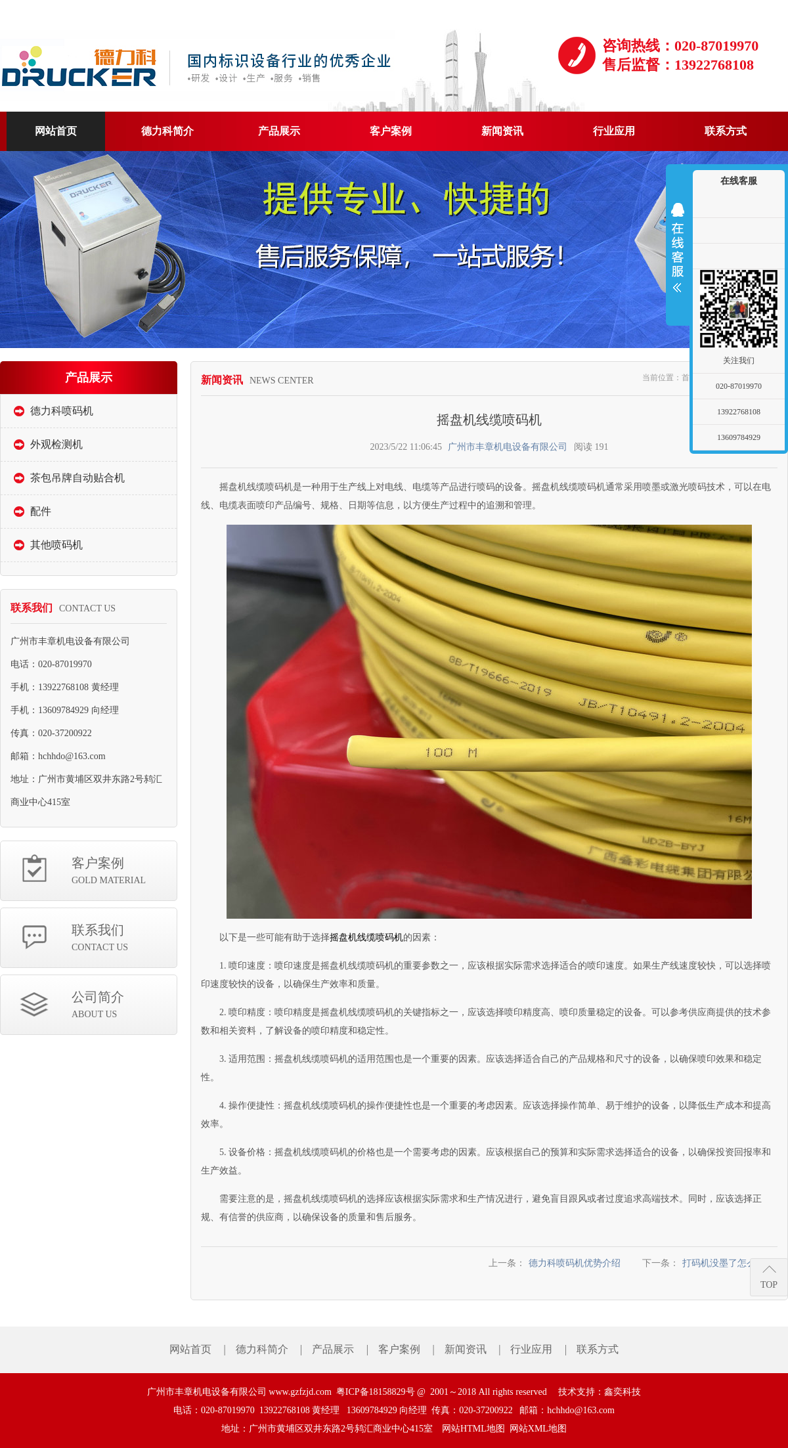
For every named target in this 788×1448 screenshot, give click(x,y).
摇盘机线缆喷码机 (366, 937)
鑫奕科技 (622, 1392)
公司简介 (124, 1006)
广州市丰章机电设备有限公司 (507, 447)
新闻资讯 (466, 1349)
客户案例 (124, 872)
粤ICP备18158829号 (375, 1392)
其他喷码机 (56, 544)
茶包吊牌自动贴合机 (77, 477)
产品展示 (333, 1349)
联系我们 (124, 939)
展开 (678, 247)
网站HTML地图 (473, 1429)
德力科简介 (262, 1349)
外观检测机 (56, 444)
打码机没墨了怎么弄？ (728, 1263)
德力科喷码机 (61, 410)
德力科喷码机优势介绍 (575, 1263)
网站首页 (190, 1349)
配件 (40, 511)
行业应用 (531, 1349)
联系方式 (598, 1349)
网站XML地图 (538, 1429)
